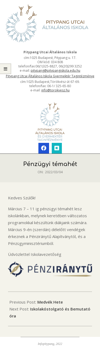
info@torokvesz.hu (55, 90)
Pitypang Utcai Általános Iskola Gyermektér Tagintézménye (50, 76)
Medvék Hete (50, 302)
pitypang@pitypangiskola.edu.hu (55, 70)
